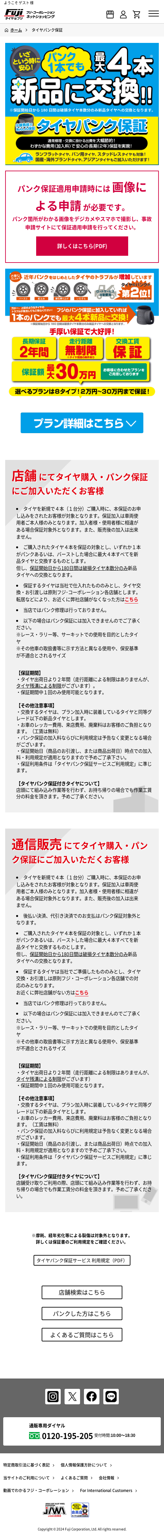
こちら (131, 599)
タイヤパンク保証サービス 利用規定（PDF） (82, 1260)
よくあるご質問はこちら (82, 1334)
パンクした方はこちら (82, 1313)
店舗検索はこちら (82, 1292)
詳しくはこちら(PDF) (82, 246)
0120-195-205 (67, 1435)
